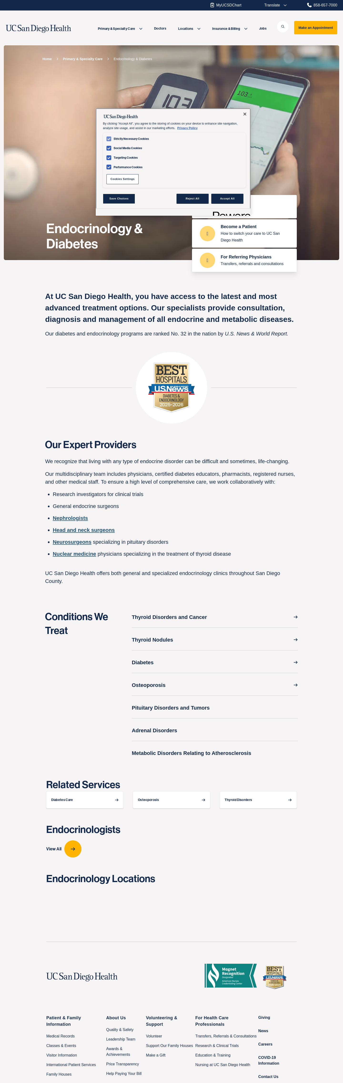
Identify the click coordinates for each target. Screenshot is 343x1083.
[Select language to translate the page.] (272, 5)
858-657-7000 (322, 5)
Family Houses (58, 1074)
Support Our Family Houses (169, 1046)
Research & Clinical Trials (217, 1046)
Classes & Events (61, 1046)
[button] (282, 26)
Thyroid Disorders (238, 800)
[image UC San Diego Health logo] (49, 29)
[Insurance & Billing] (229, 28)
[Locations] (189, 28)
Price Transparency (122, 1064)
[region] (173, 162)
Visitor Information (61, 1055)
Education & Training (213, 1055)
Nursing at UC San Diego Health (222, 1065)
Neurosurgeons (72, 542)
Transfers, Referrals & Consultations (226, 1036)
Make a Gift (156, 1055)
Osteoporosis (148, 800)
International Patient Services (71, 1065)
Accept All (227, 198)
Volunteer (154, 1036)
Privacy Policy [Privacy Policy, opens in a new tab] (187, 128)
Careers (265, 1044)
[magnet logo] (233, 977)
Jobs (263, 28)
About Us (116, 1017)
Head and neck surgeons (84, 530)
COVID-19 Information (268, 1060)
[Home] (47, 59)
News (263, 1031)
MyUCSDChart (225, 5)
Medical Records (60, 1036)
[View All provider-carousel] (171, 849)
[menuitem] (120, 29)
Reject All (192, 198)
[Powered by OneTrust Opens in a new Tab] (230, 213)
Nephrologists (70, 518)
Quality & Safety (120, 1030)
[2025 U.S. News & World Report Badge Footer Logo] (276, 977)
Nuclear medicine (74, 554)
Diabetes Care (62, 800)
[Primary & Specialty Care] (120, 28)
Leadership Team (120, 1039)
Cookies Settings (123, 179)
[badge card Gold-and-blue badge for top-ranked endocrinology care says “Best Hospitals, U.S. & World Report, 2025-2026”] (171, 388)
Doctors (160, 28)
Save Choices (119, 198)
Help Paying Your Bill (124, 1074)
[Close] (245, 114)
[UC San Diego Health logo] (83, 977)
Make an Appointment (315, 28)
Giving (264, 1017)
